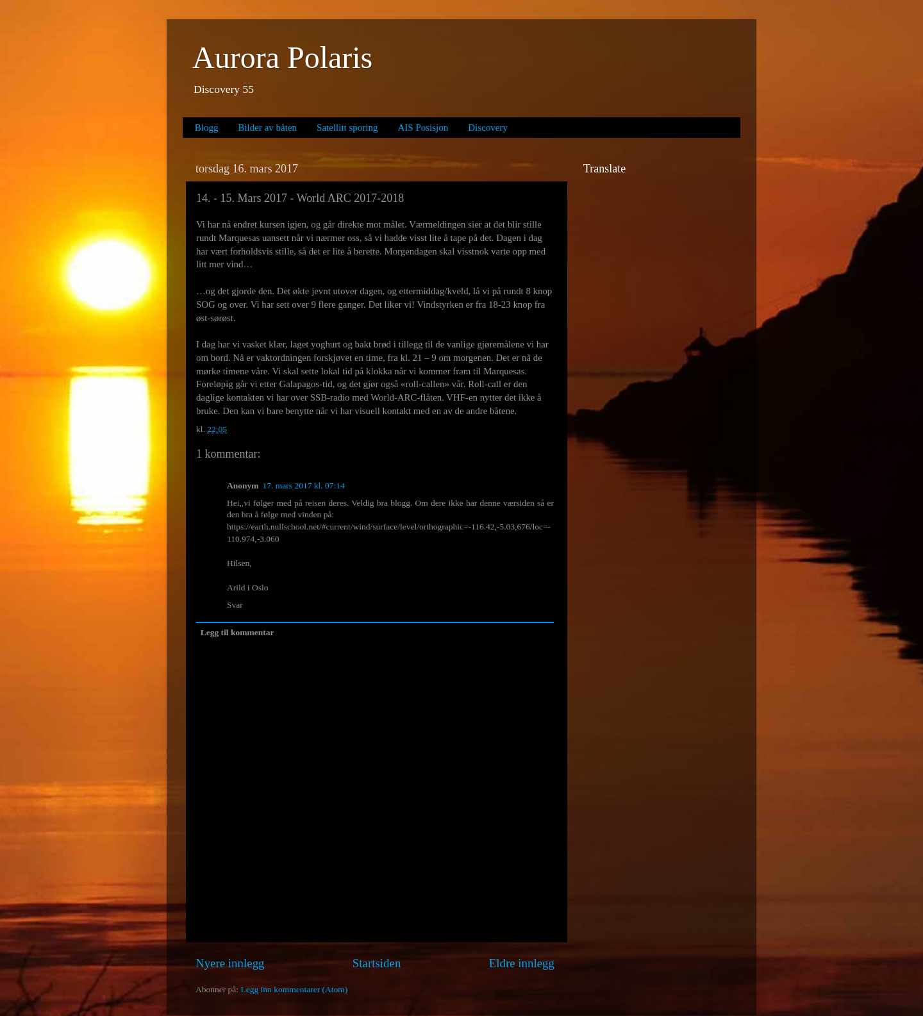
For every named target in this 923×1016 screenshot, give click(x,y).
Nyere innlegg (230, 963)
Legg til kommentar (237, 632)
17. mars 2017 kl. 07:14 (304, 485)
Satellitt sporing (347, 127)
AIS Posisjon (423, 127)
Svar (235, 605)
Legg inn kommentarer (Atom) (293, 989)
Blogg (207, 127)
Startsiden (377, 963)
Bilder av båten (267, 127)
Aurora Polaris (282, 57)
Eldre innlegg (521, 963)
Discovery (488, 127)
